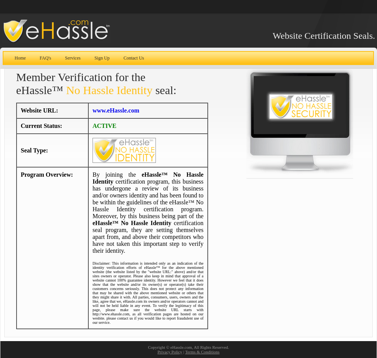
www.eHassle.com (116, 110)
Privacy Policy (169, 352)
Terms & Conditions (202, 352)
